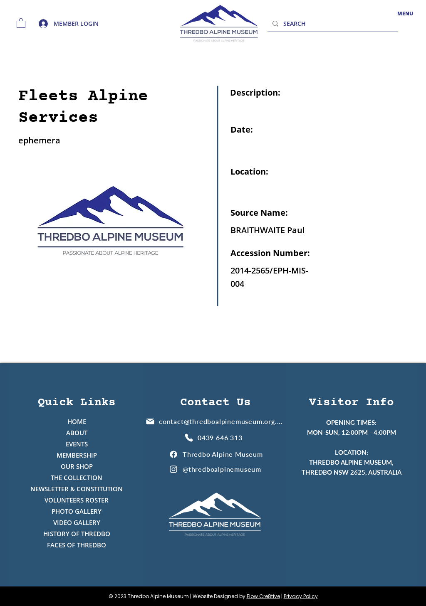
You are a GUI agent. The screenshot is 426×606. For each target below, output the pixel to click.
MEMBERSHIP (77, 455)
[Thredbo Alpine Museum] (215, 454)
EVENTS (77, 444)
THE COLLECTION (76, 477)
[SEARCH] (331, 23)
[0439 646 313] (214, 437)
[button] (21, 22)
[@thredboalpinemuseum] (215, 469)
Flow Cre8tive (263, 596)
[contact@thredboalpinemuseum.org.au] (214, 421)
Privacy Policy (301, 596)
